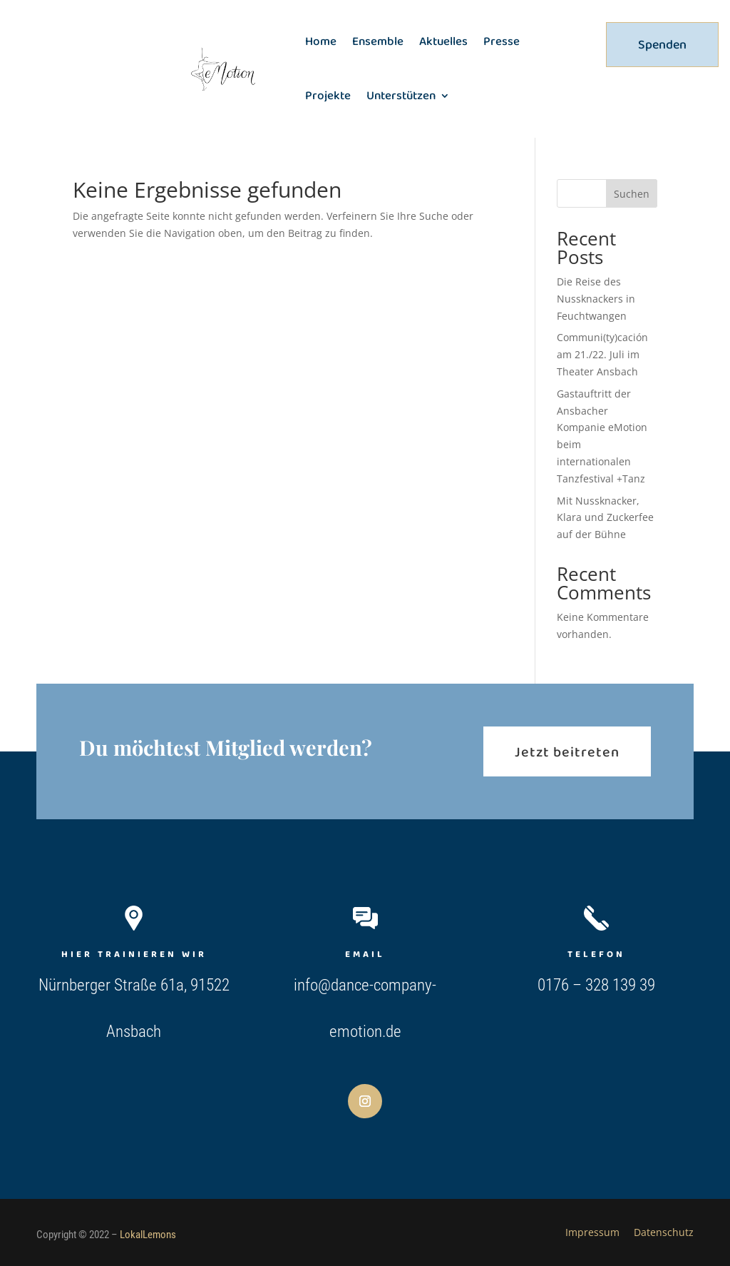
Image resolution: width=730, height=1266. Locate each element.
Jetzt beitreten (567, 751)
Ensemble (377, 41)
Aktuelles (443, 41)
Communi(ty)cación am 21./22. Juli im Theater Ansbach (602, 354)
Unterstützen (401, 95)
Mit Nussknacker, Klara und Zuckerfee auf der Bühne (605, 518)
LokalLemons (148, 1234)
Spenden (662, 44)
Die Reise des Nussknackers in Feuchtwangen (596, 299)
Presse (501, 41)
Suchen (631, 194)
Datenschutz (664, 1232)
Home (320, 41)
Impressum (592, 1232)
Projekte (328, 95)
